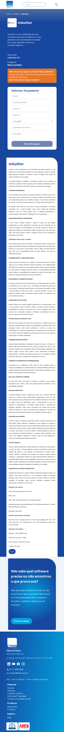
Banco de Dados (15, 65)
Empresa (11, 690)
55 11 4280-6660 (14, 669)
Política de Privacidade (16, 696)
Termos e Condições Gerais (19, 699)
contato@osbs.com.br (17, 673)
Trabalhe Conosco (15, 693)
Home (8, 14)
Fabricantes (10, 707)
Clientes (10, 688)
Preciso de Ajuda (21, 621)
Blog (9, 717)
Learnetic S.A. (14, 57)
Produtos (16, 14)
